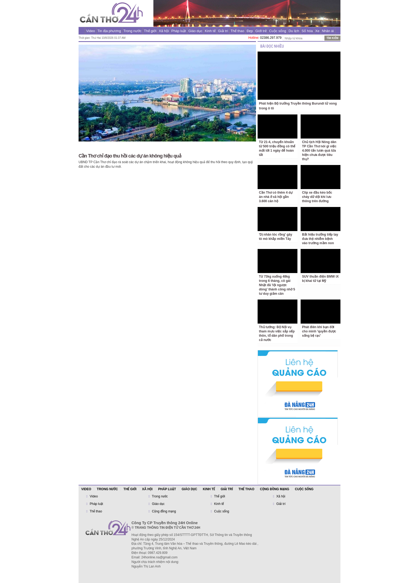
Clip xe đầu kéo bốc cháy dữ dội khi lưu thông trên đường (317, 197)
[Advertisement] (52, 107)
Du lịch (294, 31)
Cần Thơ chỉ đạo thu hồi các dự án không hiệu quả (130, 156)
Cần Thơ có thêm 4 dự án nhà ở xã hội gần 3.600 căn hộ (276, 197)
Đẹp (250, 31)
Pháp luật (178, 31)
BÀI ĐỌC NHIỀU (272, 46)
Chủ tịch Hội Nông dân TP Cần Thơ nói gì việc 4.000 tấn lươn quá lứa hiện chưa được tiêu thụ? (319, 150)
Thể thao (237, 31)
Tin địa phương (109, 31)
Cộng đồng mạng (274, 489)
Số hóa (307, 31)
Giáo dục (195, 31)
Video (90, 31)
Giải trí (223, 31)
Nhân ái (328, 31)
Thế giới (150, 31)
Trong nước (132, 31)
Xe (317, 31)
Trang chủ (82, 30)
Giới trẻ (261, 31)
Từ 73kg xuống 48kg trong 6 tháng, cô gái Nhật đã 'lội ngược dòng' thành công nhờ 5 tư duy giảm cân (277, 285)
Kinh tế (210, 31)
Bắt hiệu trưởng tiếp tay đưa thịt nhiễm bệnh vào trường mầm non (320, 239)
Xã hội (164, 31)
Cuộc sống (277, 31)
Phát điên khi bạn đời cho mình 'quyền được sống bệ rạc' (319, 331)
